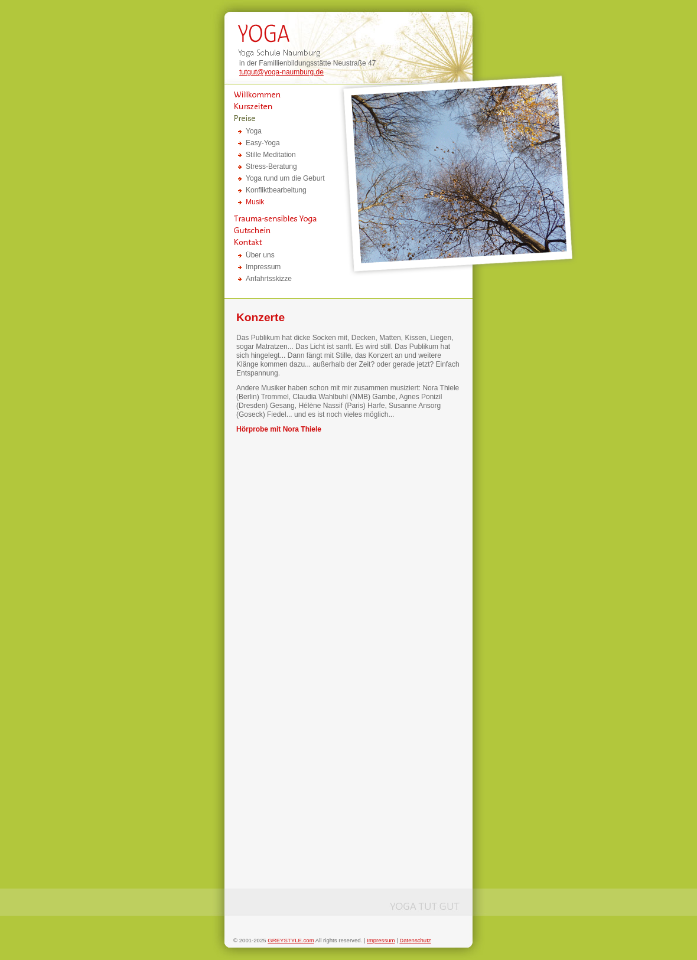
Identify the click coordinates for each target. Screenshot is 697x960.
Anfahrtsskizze (269, 279)
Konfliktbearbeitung (276, 190)
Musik (255, 202)
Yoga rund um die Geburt (285, 178)
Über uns (260, 255)
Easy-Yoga (263, 143)
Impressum (263, 267)
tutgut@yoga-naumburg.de (281, 72)
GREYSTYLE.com (291, 940)
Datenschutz (415, 940)
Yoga (254, 131)
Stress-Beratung (271, 166)
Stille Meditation (271, 155)
